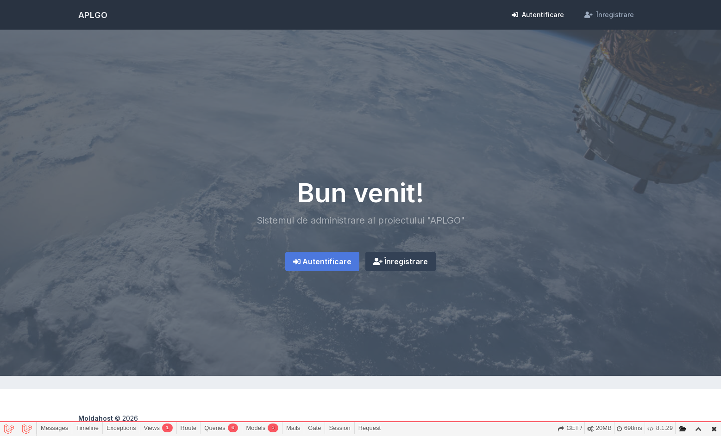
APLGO (93, 15)
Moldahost (95, 418)
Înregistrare (400, 261)
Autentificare (322, 261)
